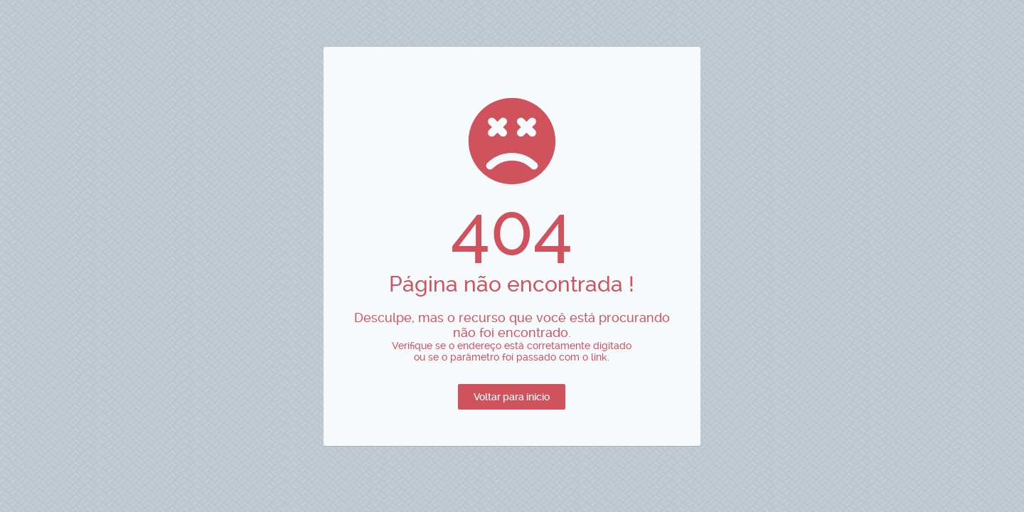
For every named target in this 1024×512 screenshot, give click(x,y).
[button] (511, 397)
